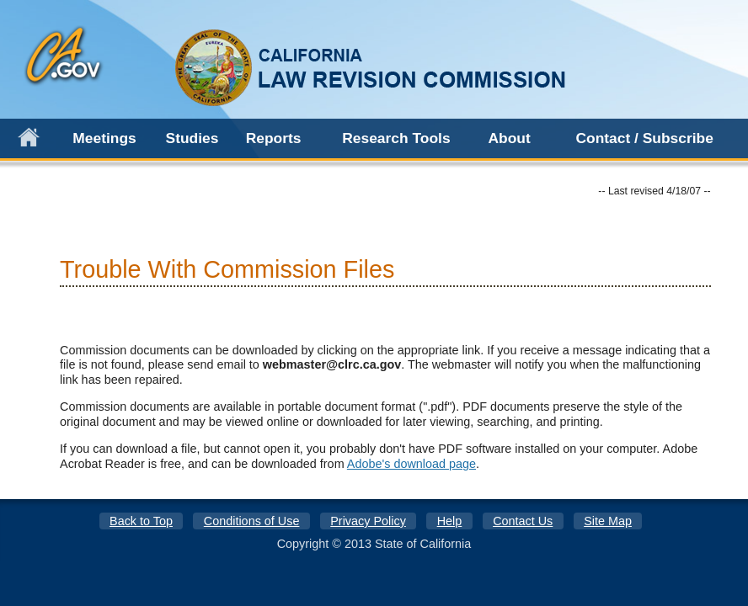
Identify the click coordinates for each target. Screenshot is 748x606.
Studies (192, 138)
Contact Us (523, 521)
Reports (274, 138)
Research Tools (396, 138)
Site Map (608, 521)
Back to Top (141, 521)
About (509, 138)
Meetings (104, 138)
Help (449, 521)
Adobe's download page (411, 463)
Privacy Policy (368, 521)
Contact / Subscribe (644, 138)
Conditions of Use (252, 521)
